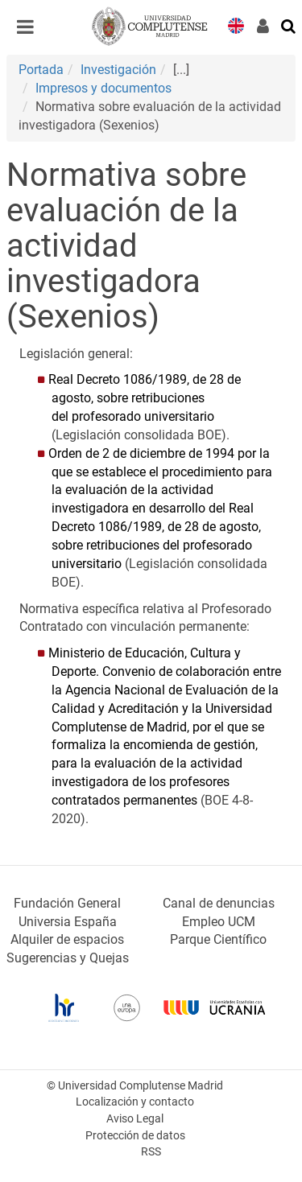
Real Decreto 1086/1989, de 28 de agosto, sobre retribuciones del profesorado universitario (144, 398)
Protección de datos (135, 1136)
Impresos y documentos (103, 88)
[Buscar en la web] (289, 25)
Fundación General (67, 903)
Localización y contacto (135, 1102)
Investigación (118, 69)
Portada (41, 69)
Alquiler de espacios (67, 939)
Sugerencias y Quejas (67, 958)
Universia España (68, 921)
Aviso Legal (134, 1119)
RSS (151, 1152)
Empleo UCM (218, 921)
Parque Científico (218, 939)
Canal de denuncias (219, 903)
